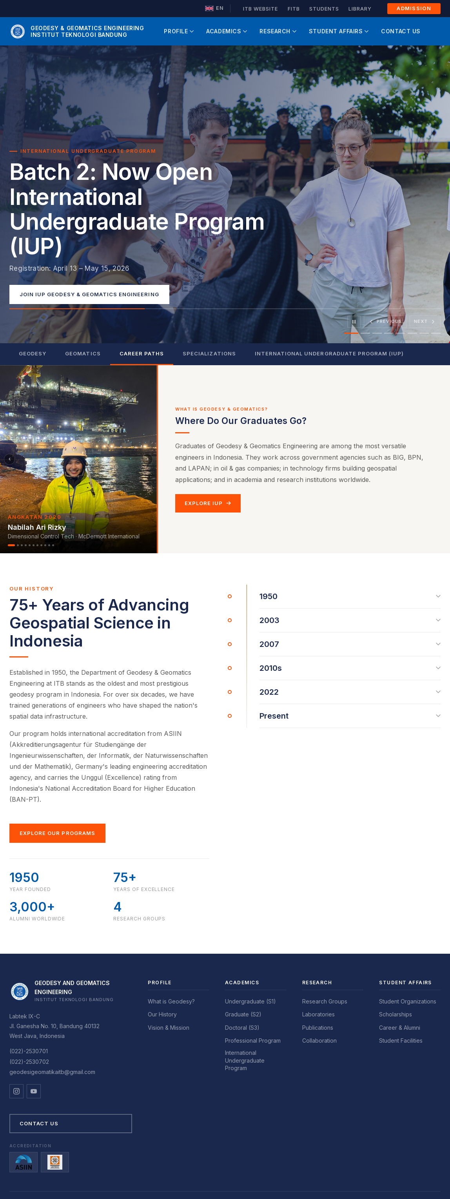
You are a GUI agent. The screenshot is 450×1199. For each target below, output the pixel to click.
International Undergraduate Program (245, 1060)
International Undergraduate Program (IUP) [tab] (329, 353)
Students (324, 8)
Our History (162, 1014)
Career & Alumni (399, 1027)
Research (277, 31)
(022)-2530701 (28, 1051)
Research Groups (324, 1001)
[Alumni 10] (49, 545)
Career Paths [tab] (142, 353)
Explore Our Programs (57, 833)
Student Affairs (338, 31)
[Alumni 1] (11, 545)
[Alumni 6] (33, 545)
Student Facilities (401, 1040)
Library (360, 8)
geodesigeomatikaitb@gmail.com (52, 1072)
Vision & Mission (168, 1027)
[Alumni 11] (53, 545)
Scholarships (395, 1014)
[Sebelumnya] (9, 459)
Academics (226, 31)
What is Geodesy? (171, 1001)
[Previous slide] (385, 321)
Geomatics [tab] (82, 353)
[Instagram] (16, 1091)
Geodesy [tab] (32, 353)
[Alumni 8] (41, 545)
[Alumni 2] (18, 545)
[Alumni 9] (45, 545)
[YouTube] (34, 1091)
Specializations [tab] (209, 353)
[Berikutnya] (147, 459)
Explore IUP (208, 503)
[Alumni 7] (37, 545)
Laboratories (318, 1014)
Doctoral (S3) (242, 1027)
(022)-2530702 (29, 1061)
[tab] (351, 333)
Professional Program (253, 1040)
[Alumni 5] (30, 545)
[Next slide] (425, 321)
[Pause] (354, 322)
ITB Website (260, 8)
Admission (414, 8)
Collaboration (319, 1040)
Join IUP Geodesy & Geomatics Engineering (89, 294)
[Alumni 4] (26, 545)
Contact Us (401, 31)
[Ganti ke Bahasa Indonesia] (214, 8)
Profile (179, 31)
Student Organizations (407, 1001)
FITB (294, 8)
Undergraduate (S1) (250, 1001)
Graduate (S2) (243, 1014)
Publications (317, 1027)
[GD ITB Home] (76, 31)
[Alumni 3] (22, 545)
